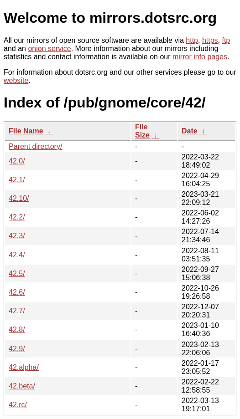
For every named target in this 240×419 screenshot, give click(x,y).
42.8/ (17, 329)
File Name (26, 131)
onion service (49, 48)
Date (190, 131)
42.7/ (17, 311)
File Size (142, 131)
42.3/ (17, 236)
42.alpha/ (24, 367)
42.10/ (19, 198)
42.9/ (17, 349)
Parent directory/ (35, 146)
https (210, 40)
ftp (226, 40)
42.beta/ (22, 386)
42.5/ (17, 273)
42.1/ (17, 180)
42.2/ (17, 217)
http (192, 40)
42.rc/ (18, 405)
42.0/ (17, 161)
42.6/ (17, 292)
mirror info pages (199, 57)
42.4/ (17, 255)
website (16, 80)
